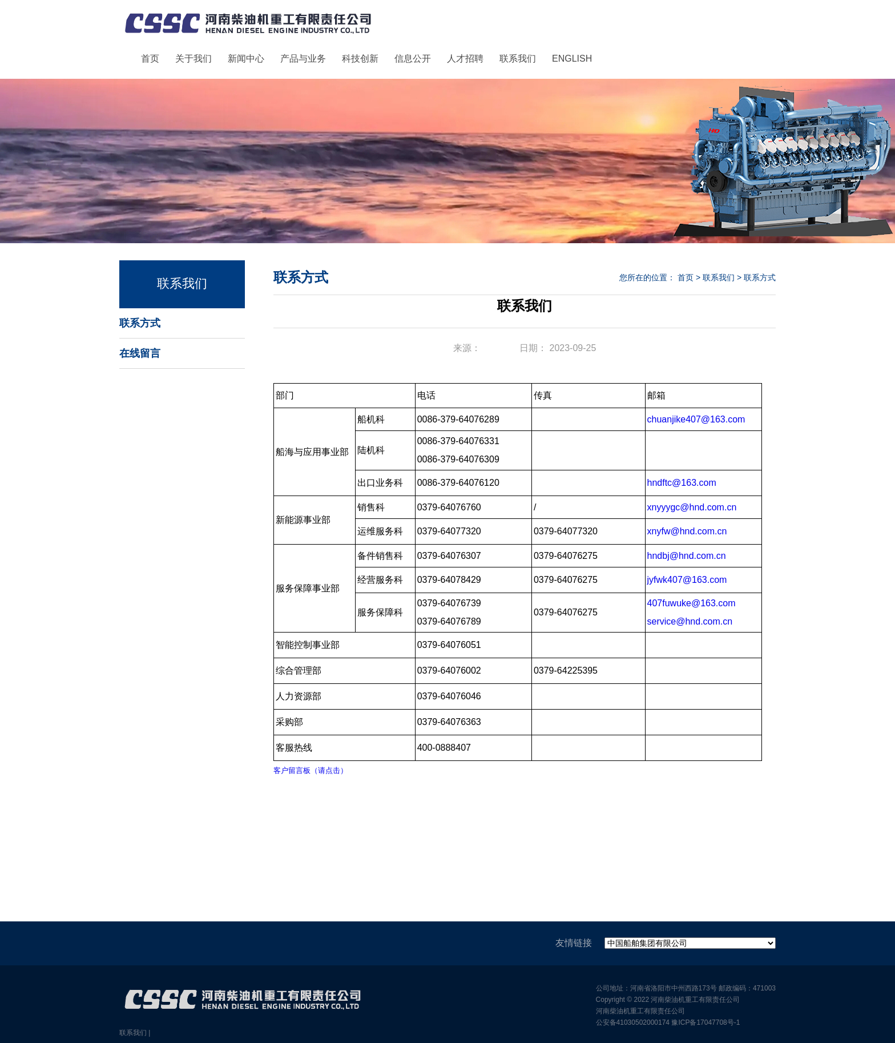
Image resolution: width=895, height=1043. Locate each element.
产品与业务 (303, 58)
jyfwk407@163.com (687, 580)
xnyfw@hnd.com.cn (687, 531)
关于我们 (193, 58)
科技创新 (360, 58)
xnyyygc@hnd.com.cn (692, 507)
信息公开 (412, 58)
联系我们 (517, 58)
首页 (150, 58)
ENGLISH (572, 58)
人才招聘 (465, 58)
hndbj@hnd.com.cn (686, 556)
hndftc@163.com (681, 483)
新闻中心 (246, 58)
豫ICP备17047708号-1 (705, 1022)
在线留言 (139, 353)
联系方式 (139, 323)
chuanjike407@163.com (696, 419)
